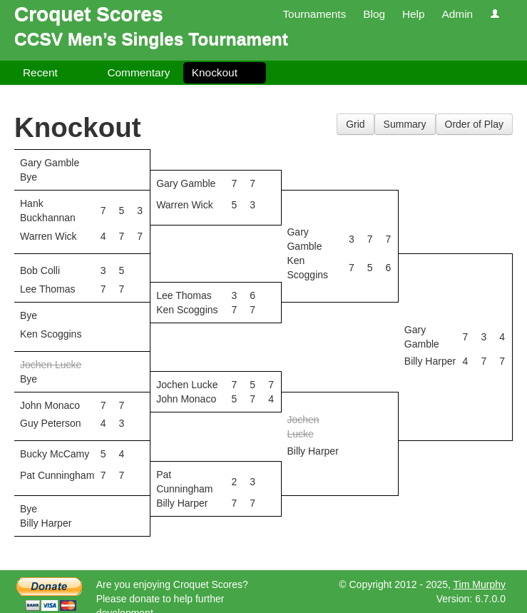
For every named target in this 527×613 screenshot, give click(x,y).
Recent (40, 72)
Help (413, 14)
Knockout (214, 72)
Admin (457, 14)
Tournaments (314, 14)
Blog (374, 14)
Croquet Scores (88, 14)
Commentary (138, 72)
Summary (405, 124)
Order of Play (474, 124)
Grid (355, 124)
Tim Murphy (480, 584)
